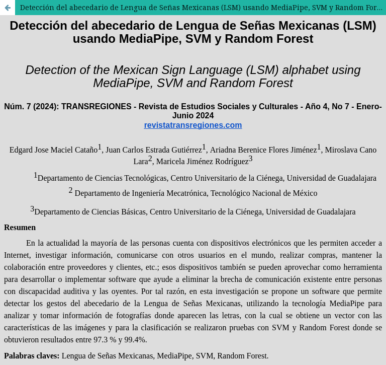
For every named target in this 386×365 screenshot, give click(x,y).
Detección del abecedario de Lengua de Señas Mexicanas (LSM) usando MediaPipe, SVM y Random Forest (203, 7)
